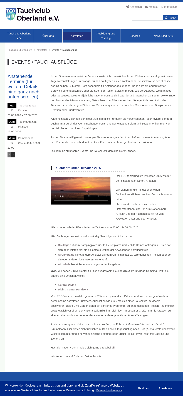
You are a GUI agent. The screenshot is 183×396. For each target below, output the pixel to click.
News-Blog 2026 (164, 35)
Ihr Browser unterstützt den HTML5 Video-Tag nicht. (81, 191)
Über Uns (48, 35)
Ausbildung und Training (106, 36)
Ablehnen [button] (143, 388)
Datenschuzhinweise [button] (109, 390)
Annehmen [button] (165, 388)
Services (135, 35)
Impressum (169, 6)
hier (121, 150)
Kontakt (151, 6)
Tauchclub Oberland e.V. (19, 36)
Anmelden (134, 6)
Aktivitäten (77, 35)
